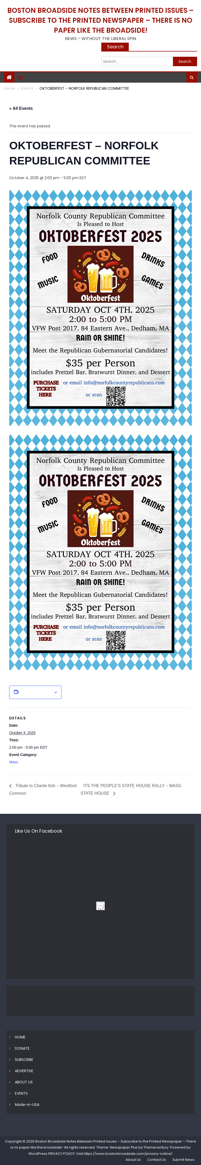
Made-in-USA (27, 1104)
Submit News (183, 1159)
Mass (13, 762)
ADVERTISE (24, 1070)
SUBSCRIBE (24, 1059)
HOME (20, 1037)
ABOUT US (24, 1082)
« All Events (21, 108)
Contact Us (156, 1159)
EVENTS (21, 1093)
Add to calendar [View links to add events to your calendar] (36, 692)
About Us (133, 1159)
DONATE (22, 1048)
